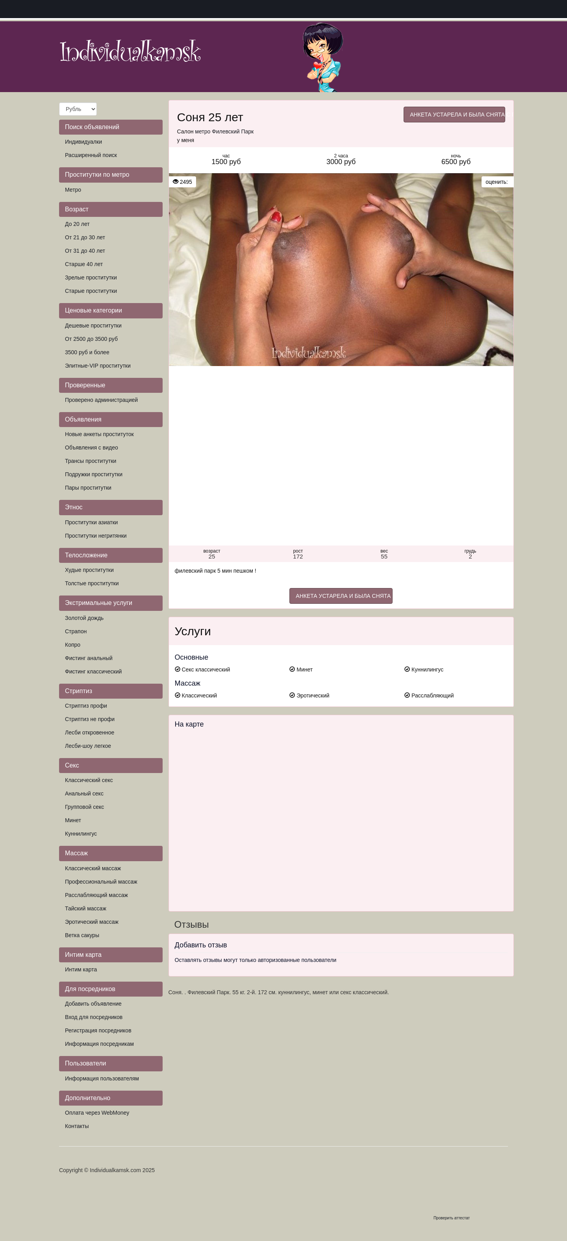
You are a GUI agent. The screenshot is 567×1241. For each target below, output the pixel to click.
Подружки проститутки (93, 474)
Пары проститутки (88, 488)
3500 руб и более (87, 352)
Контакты (77, 1126)
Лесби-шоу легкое (88, 746)
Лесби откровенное (89, 732)
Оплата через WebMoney (97, 1113)
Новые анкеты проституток (99, 434)
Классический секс (89, 780)
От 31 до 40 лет (85, 251)
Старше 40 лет (84, 264)
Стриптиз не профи (90, 719)
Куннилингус (81, 833)
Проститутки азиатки (91, 522)
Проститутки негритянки (96, 536)
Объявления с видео (91, 447)
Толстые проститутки (92, 583)
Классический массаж (93, 868)
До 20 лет (77, 224)
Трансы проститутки (90, 461)
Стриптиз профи (86, 706)
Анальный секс (84, 793)
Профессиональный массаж (101, 882)
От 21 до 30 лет (85, 237)
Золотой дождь (84, 618)
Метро (73, 190)
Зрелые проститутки (91, 277)
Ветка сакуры (82, 935)
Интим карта (81, 969)
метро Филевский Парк (224, 131)
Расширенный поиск (91, 155)
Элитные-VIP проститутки (98, 365)
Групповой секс (84, 807)
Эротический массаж (92, 922)
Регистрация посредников (98, 1030)
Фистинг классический (93, 671)
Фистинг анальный (89, 658)
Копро (72, 645)
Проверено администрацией (101, 400)
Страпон (76, 631)
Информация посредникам (99, 1044)
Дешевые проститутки (93, 325)
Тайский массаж (85, 908)
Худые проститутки (89, 570)
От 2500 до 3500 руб (91, 339)
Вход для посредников (93, 1017)
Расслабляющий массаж (96, 895)
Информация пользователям (102, 1078)
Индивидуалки (83, 142)
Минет (73, 820)
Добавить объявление (93, 1004)
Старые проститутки (91, 291)
